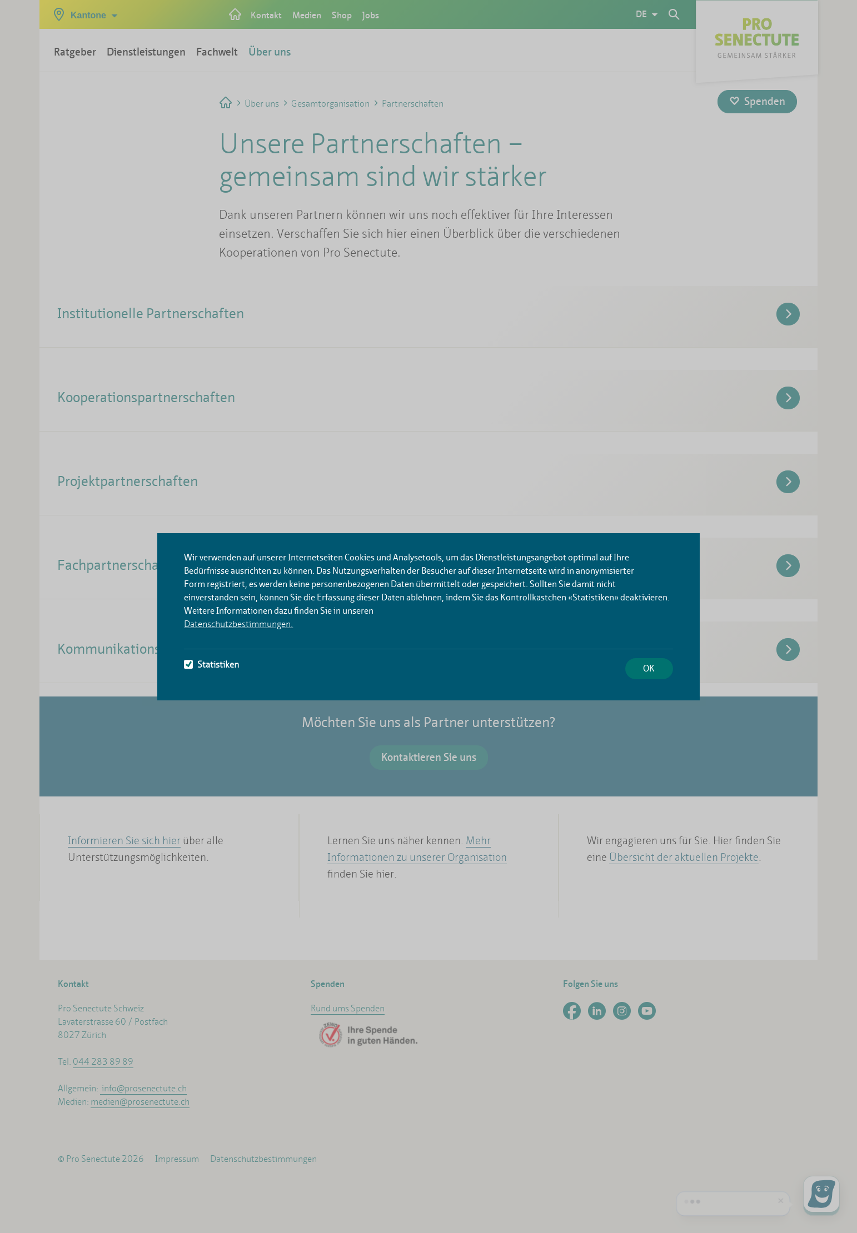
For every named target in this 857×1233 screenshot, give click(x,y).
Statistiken (211, 664)
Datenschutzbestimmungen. (238, 624)
